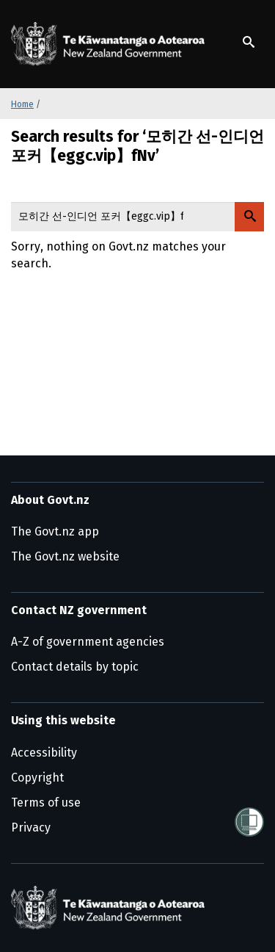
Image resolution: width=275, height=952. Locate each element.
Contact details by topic (75, 667)
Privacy (31, 827)
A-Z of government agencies (87, 642)
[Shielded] (249, 822)
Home (22, 104)
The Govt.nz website (65, 556)
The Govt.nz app (55, 531)
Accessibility (44, 753)
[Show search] (248, 41)
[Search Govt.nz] (249, 216)
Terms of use (46, 802)
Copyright (37, 778)
